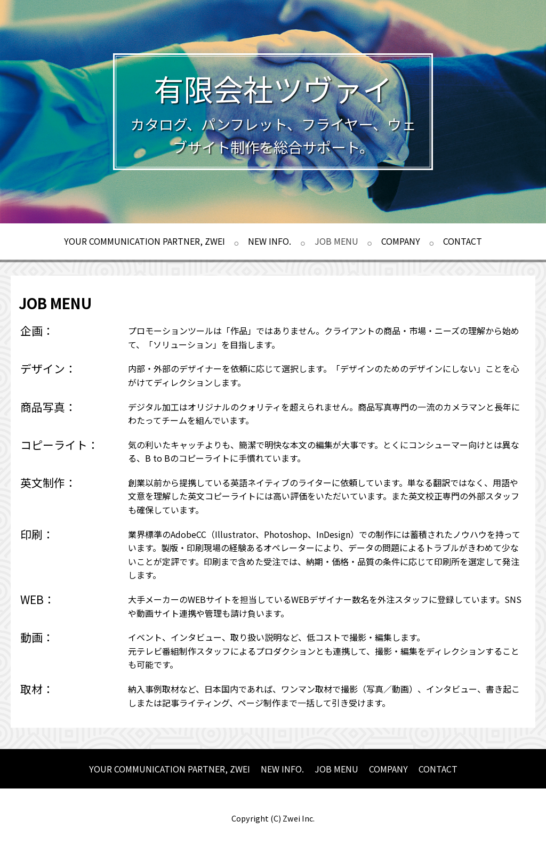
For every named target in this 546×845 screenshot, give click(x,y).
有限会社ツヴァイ (273, 88)
